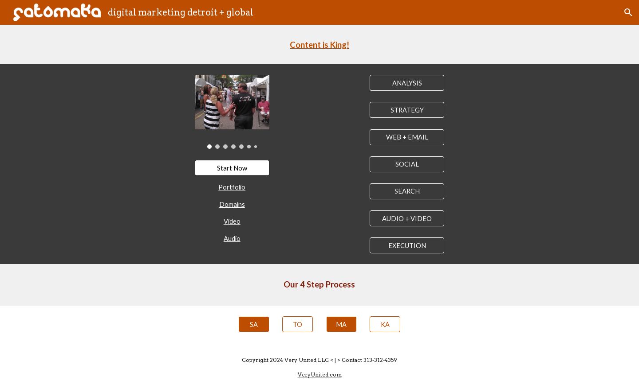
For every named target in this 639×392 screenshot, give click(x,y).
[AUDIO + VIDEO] (407, 218)
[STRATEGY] (407, 110)
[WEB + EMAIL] (407, 137)
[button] (628, 12)
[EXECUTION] (407, 245)
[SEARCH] (407, 191)
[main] (319, 44)
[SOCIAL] (407, 164)
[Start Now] (232, 168)
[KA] (385, 324)
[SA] (253, 324)
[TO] (297, 324)
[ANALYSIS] (407, 83)
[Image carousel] (232, 112)
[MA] (341, 324)
